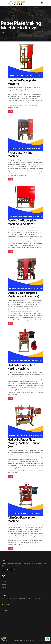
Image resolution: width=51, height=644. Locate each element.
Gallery (4, 581)
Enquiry (10, 111)
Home (2, 32)
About (3, 579)
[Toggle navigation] (41, 3)
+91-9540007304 (8, 604)
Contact (4, 590)
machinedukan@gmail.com (11, 602)
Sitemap (4, 584)
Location (4, 587)
